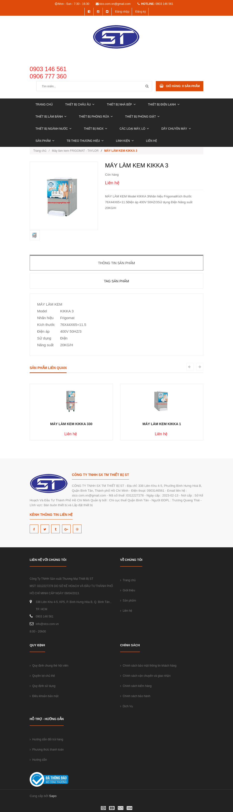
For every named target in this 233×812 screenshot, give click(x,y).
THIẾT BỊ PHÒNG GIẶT (142, 116)
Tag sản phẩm (116, 281)
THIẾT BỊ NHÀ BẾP (121, 104)
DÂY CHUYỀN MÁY (176, 128)
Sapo (52, 796)
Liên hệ (151, 141)
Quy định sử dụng (42, 686)
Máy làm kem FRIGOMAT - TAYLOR (75, 150)
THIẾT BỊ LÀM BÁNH (50, 116)
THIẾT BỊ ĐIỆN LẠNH (163, 104)
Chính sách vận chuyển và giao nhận (145, 675)
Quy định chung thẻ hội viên (49, 665)
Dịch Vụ (126, 706)
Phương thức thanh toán (47, 749)
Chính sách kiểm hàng (135, 686)
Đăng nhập (122, 11)
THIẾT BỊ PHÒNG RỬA (96, 116)
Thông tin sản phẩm (116, 263)
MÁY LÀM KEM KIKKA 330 (71, 424)
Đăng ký (140, 11)
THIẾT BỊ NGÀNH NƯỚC (53, 128)
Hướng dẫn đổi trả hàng (46, 739)
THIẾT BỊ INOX (95, 128)
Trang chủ (44, 104)
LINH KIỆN (125, 141)
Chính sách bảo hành (135, 696)
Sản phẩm (44, 141)
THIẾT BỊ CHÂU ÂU (79, 104)
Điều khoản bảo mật (44, 696)
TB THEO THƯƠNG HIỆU (85, 141)
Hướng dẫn (38, 759)
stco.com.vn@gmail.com (114, 4)
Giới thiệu (127, 590)
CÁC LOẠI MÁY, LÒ (134, 128)
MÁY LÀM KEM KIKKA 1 (162, 424)
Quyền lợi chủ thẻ (42, 675)
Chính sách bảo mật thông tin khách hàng (148, 665)
